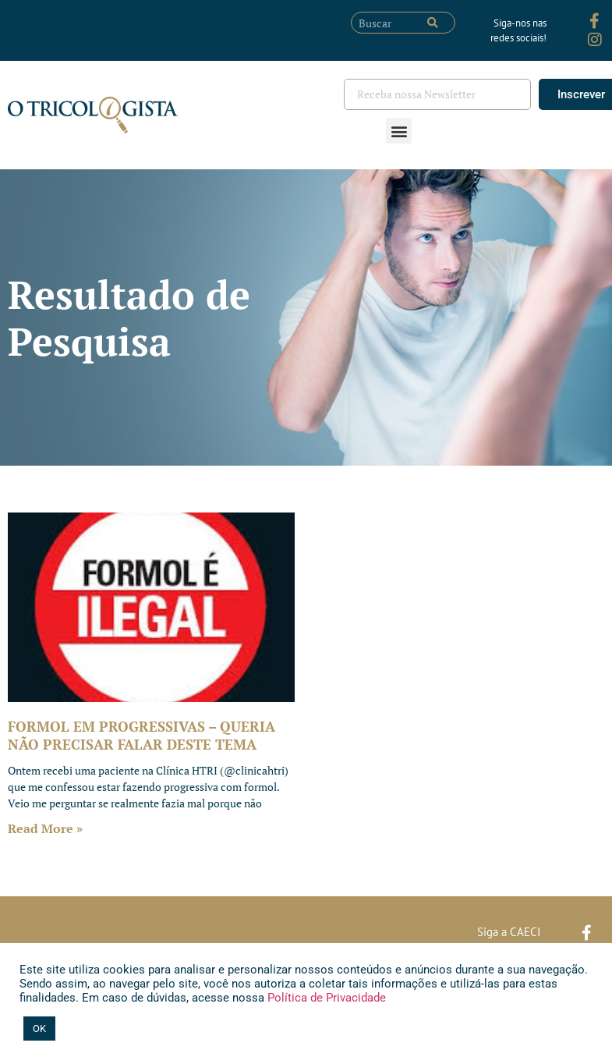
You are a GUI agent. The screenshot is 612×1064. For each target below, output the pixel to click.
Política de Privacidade (325, 998)
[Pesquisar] (433, 22)
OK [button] (39, 1028)
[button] (399, 131)
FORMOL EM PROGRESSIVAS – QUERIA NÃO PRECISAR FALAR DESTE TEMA (141, 735)
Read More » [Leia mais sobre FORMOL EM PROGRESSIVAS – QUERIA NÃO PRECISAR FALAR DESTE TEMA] (45, 828)
